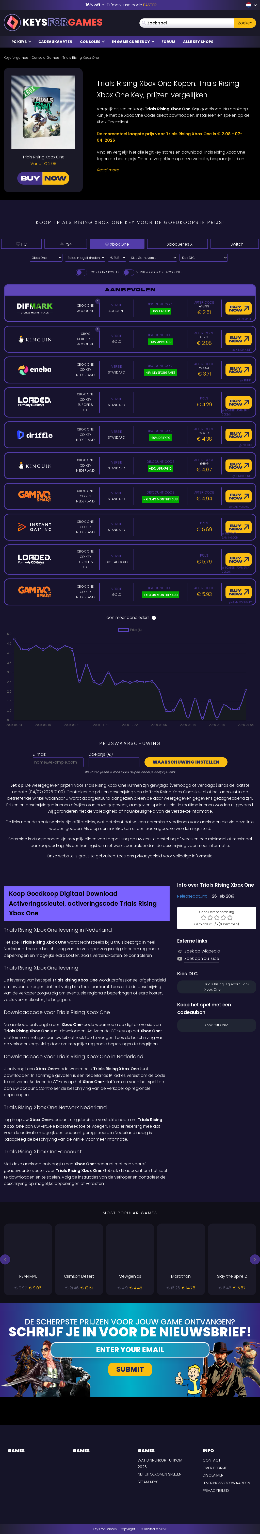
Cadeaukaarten (55, 41)
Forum (168, 41)
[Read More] (173, 170)
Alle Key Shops (198, 41)
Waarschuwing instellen (186, 762)
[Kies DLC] (204, 258)
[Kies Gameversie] (153, 258)
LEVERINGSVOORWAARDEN (226, 1482)
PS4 (53, 244)
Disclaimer (213, 1475)
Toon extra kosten (97, 272)
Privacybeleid (216, 1490)
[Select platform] (46, 258)
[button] (5, 1259)
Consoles (92, 41)
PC (17, 244)
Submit (130, 1369)
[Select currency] (117, 258)
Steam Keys (148, 1481)
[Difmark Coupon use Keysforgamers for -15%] (130, 870)
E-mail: (39, 754)
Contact (211, 1460)
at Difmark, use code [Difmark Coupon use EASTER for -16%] (121, 5)
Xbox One (104, 244)
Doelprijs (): (101, 754)
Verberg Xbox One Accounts (152, 272)
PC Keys (21, 41)
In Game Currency (133, 41)
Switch (235, 244)
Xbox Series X (173, 244)
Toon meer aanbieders (130, 617)
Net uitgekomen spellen (160, 1474)
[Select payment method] (85, 258)
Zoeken (245, 23)
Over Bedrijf (215, 1467)
